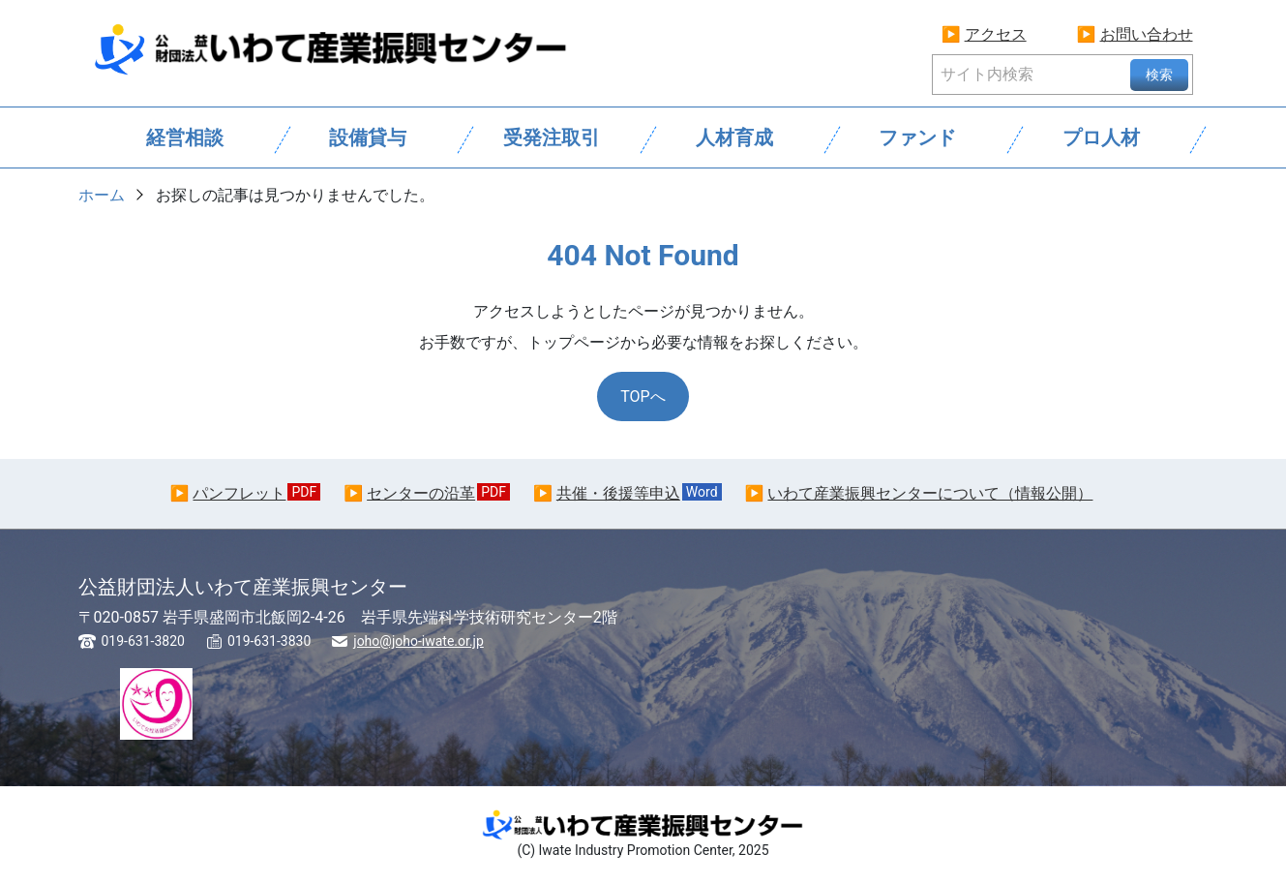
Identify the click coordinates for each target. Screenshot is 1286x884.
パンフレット (239, 493)
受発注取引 (551, 137)
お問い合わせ (1146, 34)
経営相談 (185, 137)
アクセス (996, 34)
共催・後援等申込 (618, 493)
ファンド (917, 137)
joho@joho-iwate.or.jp (418, 641)
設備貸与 (367, 137)
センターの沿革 (421, 493)
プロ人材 (1101, 137)
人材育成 (734, 137)
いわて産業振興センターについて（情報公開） (929, 493)
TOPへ (642, 396)
